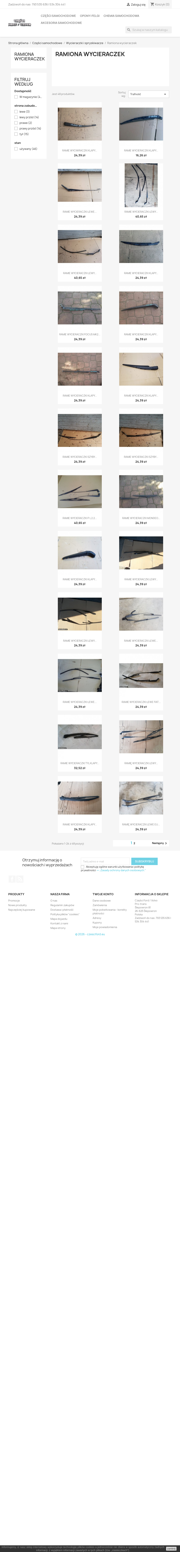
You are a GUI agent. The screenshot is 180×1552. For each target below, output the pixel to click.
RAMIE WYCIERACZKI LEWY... (141, 211)
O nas (53, 900)
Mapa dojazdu (58, 918)
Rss (19, 879)
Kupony (97, 922)
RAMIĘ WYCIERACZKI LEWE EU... (141, 824)
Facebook (12, 879)
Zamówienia (100, 905)
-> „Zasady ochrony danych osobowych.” (121, 870)
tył (24, 134)
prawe (26, 123)
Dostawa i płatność (61, 909)
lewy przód (29, 117)
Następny (160, 843)
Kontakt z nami (59, 923)
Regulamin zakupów (62, 905)
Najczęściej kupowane (21, 909)
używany (28, 149)
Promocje (14, 900)
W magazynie (31, 97)
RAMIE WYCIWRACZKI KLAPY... (79, 150)
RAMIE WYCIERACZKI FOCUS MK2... (79, 334)
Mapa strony (58, 928)
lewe (25, 112)
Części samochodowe (58, 16)
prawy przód (30, 128)
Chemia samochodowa (121, 16)
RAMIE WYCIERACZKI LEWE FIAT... (141, 702)
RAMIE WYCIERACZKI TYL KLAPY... (79, 763)
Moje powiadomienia (105, 927)
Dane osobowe (102, 900)
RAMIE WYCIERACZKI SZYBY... (80, 456)
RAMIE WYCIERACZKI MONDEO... (141, 518)
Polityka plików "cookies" (65, 914)
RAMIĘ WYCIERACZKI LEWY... (141, 763)
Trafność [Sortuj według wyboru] (148, 94)
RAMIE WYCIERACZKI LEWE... (80, 211)
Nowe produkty (17, 905)
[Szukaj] (148, 29)
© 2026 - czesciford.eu (90, 934)
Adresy (97, 918)
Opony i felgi (89, 16)
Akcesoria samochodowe (61, 23)
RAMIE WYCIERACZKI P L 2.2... (80, 518)
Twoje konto (103, 894)
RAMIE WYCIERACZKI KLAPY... (141, 150)
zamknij (171, 1548)
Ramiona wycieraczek (29, 56)
